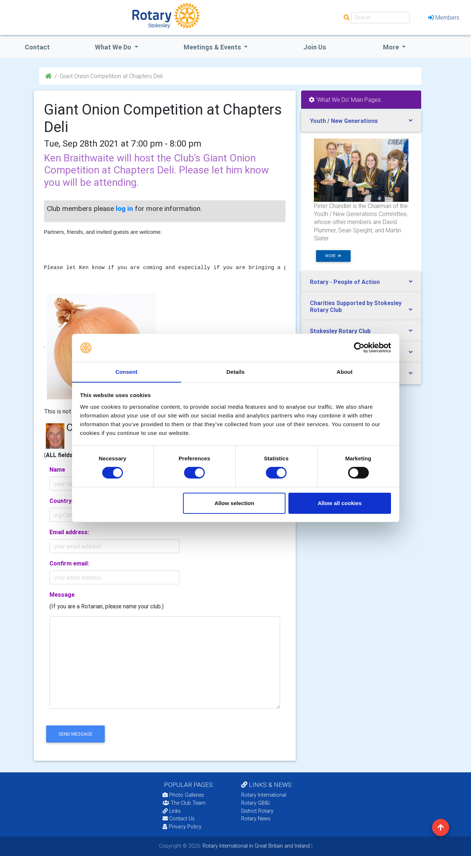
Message (62, 594)
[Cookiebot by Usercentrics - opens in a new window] (359, 347)
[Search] (380, 17)
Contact (37, 47)
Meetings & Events (213, 47)
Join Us (314, 47)
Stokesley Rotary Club (340, 331)
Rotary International (263, 795)
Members (443, 17)
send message (75, 734)
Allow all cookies (340, 503)
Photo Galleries (183, 795)
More (391, 47)
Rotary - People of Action (345, 281)
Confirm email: (69, 563)
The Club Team (184, 803)
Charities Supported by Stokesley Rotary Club (356, 306)
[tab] (361, 121)
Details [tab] (236, 371)
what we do (114, 47)
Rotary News (256, 818)
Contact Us (179, 818)
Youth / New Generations (344, 120)
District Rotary (257, 811)
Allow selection (234, 503)
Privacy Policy (182, 826)
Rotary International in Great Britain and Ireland (255, 846)
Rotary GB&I (255, 803)
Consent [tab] (126, 371)
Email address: (69, 532)
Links (172, 811)
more (333, 255)
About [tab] (345, 371)
